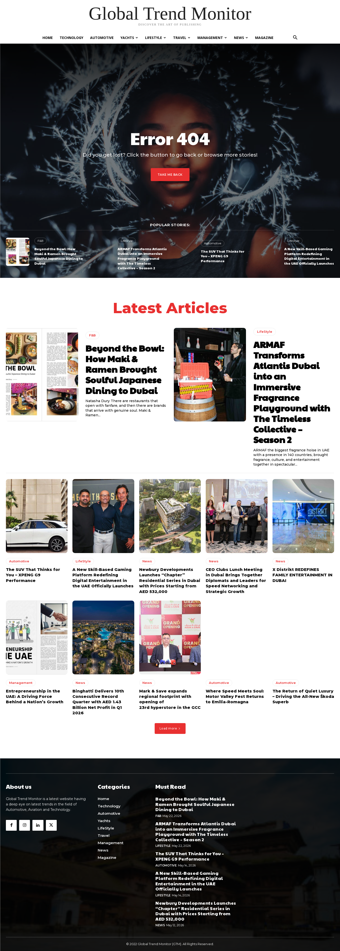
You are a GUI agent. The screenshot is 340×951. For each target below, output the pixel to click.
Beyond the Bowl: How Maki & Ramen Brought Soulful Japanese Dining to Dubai (58, 256)
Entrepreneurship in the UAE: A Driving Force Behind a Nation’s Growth (34, 696)
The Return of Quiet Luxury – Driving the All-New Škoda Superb (303, 696)
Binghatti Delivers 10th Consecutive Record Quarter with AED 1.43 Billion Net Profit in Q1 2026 (98, 702)
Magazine (264, 37)
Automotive (102, 37)
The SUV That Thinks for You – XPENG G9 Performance (222, 256)
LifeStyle (155, 37)
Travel (181, 37)
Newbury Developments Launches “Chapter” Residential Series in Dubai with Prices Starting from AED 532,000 (169, 580)
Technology (71, 37)
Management (212, 37)
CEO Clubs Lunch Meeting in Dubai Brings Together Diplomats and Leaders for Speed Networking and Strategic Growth (236, 580)
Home (47, 37)
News (241, 37)
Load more (170, 728)
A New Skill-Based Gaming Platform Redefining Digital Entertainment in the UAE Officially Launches (309, 256)
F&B (40, 241)
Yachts (129, 37)
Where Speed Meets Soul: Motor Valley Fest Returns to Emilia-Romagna (235, 696)
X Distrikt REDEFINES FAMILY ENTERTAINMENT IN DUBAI (302, 575)
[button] (295, 38)
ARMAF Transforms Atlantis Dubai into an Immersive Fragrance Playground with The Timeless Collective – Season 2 (142, 258)
